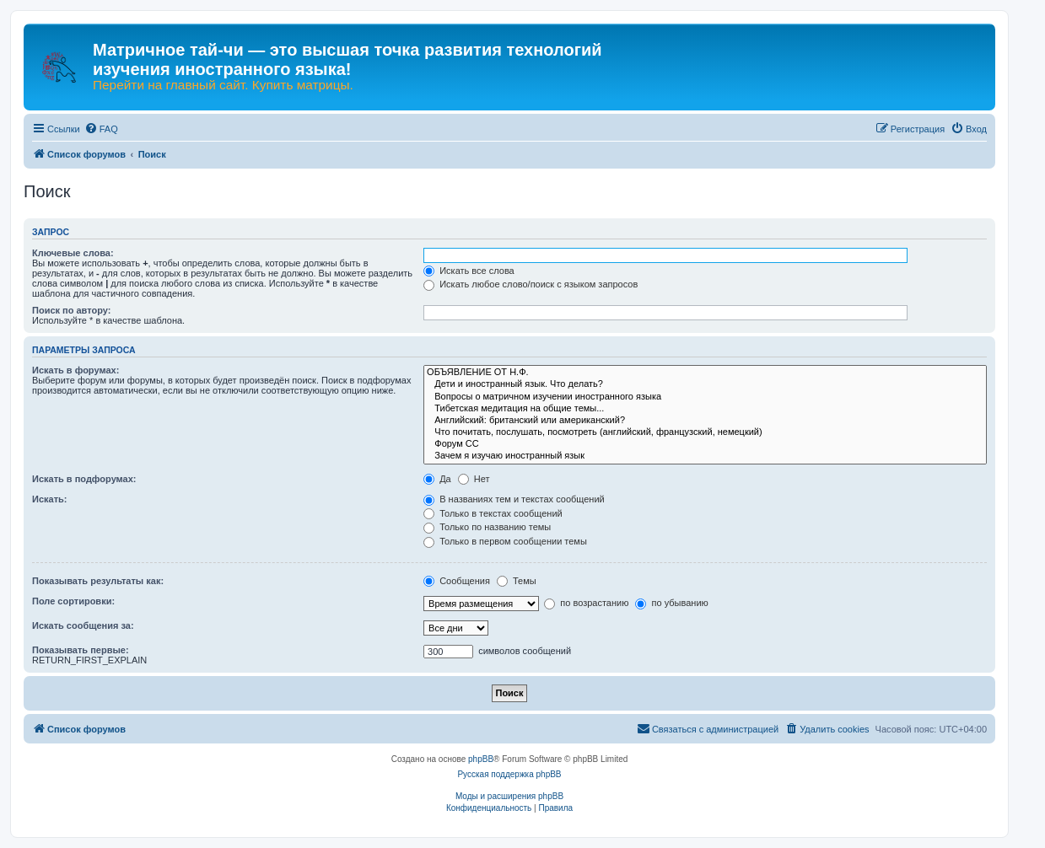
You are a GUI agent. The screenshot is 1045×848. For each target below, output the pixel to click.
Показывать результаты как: (98, 581)
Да (437, 479)
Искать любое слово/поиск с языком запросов (530, 284)
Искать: (49, 499)
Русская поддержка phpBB (509, 774)
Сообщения (456, 581)
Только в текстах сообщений (493, 513)
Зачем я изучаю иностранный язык (705, 456)
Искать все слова (468, 271)
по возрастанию (586, 603)
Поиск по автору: (71, 310)
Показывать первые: (80, 650)
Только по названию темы (487, 527)
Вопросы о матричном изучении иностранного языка (705, 397)
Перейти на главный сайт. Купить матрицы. (223, 85)
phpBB (480, 759)
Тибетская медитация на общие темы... (705, 409)
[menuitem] (101, 129)
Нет (474, 479)
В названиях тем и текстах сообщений (514, 499)
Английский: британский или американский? (705, 421)
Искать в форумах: (75, 370)
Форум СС (705, 444)
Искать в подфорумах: (84, 479)
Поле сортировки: (73, 601)
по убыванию (671, 603)
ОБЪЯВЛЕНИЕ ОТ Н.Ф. (705, 372)
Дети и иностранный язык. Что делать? (705, 384)
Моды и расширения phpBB (509, 796)
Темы (516, 581)
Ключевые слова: (73, 253)
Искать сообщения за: (83, 625)
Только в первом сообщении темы (505, 541)
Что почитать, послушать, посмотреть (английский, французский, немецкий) (705, 432)
